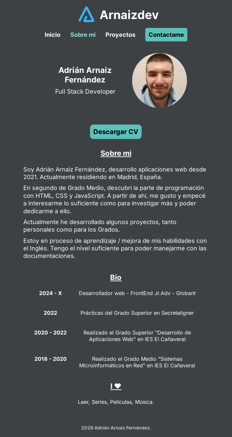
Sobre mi (83, 34)
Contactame (166, 34)
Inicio (52, 34)
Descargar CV (115, 132)
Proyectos (120, 34)
